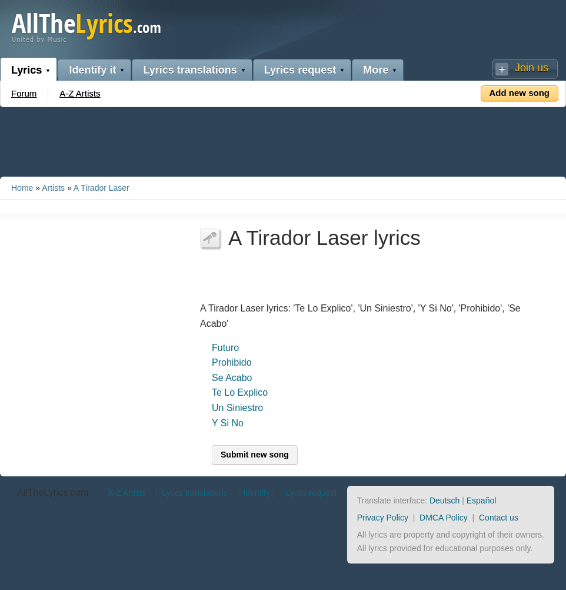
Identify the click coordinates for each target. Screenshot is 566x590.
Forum (23, 93)
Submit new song (255, 454)
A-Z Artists (79, 93)
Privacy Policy (382, 517)
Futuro (225, 348)
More (375, 70)
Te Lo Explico (240, 392)
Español (482, 500)
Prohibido (232, 362)
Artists (53, 188)
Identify (256, 493)
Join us (531, 68)
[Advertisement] (283, 139)
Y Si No (228, 423)
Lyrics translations (190, 70)
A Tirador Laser (101, 188)
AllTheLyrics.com (52, 493)
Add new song (520, 93)
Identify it (92, 70)
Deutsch (445, 500)
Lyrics (26, 70)
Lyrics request (300, 70)
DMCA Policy (443, 517)
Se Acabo (232, 378)
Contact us (498, 517)
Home (22, 188)
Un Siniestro (237, 408)
